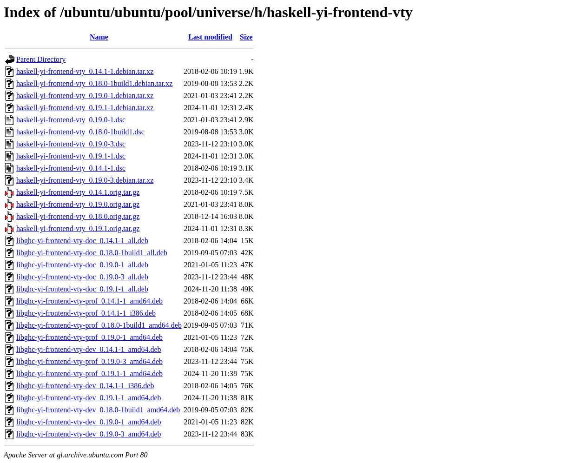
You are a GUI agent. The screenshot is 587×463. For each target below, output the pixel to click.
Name (99, 37)
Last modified (210, 37)
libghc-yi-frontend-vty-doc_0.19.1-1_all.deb (82, 289)
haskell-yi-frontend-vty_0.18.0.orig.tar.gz (77, 216)
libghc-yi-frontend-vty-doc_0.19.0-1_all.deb (82, 265)
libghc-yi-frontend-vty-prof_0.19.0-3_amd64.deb (89, 361)
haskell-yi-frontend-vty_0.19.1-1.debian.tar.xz (84, 108)
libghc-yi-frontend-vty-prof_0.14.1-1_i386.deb (86, 313)
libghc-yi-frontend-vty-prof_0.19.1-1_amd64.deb (89, 373)
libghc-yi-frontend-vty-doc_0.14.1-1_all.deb (82, 241)
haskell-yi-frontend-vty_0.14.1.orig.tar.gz (77, 192)
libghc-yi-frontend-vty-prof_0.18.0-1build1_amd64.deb (99, 325)
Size (246, 37)
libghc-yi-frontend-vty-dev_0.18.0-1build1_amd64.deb (98, 410)
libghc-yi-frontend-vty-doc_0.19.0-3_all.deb (82, 277)
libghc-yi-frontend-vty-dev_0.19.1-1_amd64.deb (88, 398)
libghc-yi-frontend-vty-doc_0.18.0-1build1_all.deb (91, 253)
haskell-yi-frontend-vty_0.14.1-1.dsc (70, 168)
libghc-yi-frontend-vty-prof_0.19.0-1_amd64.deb (89, 337)
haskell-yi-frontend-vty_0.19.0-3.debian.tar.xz (84, 180)
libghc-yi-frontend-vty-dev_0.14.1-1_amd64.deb (88, 349)
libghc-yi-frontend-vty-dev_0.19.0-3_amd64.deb (88, 434)
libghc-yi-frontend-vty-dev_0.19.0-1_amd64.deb (88, 422)
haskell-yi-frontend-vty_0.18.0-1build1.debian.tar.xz (94, 83)
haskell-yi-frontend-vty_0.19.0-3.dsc (70, 144)
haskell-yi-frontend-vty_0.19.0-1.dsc (70, 120)
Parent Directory (41, 59)
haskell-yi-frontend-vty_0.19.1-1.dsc (70, 156)
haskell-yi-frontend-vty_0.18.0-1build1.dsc (80, 132)
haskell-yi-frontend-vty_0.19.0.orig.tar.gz (77, 204)
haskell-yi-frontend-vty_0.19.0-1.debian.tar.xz (84, 95)
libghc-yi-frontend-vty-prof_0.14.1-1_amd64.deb (89, 301)
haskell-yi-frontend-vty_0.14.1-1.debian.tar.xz (84, 71)
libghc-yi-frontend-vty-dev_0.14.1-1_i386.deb (85, 386)
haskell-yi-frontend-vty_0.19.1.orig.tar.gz (77, 228)
